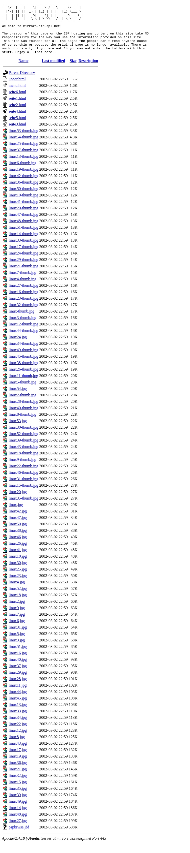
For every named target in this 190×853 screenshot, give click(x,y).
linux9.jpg (17, 618)
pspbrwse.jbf (19, 837)
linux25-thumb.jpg (23, 154)
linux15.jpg (18, 792)
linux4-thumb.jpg (22, 289)
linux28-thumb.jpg (23, 412)
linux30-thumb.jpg (23, 438)
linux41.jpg (18, 560)
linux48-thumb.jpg (23, 231)
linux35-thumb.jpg (23, 508)
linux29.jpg (18, 683)
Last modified (53, 71)
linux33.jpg (18, 721)
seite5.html (17, 128)
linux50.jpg (18, 534)
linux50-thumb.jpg (23, 199)
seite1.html (17, 109)
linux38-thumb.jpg (23, 373)
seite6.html (17, 102)
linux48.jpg (18, 824)
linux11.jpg (18, 696)
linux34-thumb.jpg (23, 354)
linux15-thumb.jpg (23, 496)
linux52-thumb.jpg (23, 444)
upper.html (17, 89)
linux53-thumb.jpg (23, 141)
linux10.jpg (18, 567)
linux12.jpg (18, 741)
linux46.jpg (18, 547)
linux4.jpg (17, 592)
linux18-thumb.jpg (23, 463)
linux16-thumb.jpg (23, 302)
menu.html (17, 96)
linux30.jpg (18, 573)
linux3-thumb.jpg (22, 328)
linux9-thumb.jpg (22, 470)
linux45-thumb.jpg (23, 367)
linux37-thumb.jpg (23, 160)
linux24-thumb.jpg (23, 263)
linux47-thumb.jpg (23, 225)
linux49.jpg (18, 812)
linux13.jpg (18, 715)
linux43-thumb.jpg (23, 457)
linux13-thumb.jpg (23, 167)
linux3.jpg (17, 650)
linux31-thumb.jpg (23, 489)
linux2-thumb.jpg (22, 405)
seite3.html (17, 134)
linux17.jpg (18, 760)
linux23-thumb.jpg (23, 309)
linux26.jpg (18, 554)
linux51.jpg (18, 657)
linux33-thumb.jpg (23, 251)
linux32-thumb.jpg (23, 315)
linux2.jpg (17, 612)
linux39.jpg (18, 805)
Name (23, 71)
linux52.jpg (18, 599)
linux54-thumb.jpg (23, 147)
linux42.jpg (18, 521)
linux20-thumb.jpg (23, 218)
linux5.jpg (17, 644)
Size (73, 71)
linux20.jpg (18, 502)
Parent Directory (22, 83)
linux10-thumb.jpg (23, 205)
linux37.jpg (18, 676)
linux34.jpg (18, 728)
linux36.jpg (18, 773)
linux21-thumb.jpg (23, 276)
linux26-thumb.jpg (23, 380)
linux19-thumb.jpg (23, 180)
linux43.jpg (18, 754)
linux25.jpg (18, 579)
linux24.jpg (18, 347)
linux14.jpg (18, 818)
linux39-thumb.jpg (23, 450)
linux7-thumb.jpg (22, 283)
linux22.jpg (18, 734)
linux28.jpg (18, 689)
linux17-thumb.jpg (23, 257)
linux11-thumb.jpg (23, 386)
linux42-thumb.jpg (23, 186)
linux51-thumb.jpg (23, 238)
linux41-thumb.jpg (23, 212)
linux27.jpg (18, 831)
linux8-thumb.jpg (22, 425)
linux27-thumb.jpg (23, 296)
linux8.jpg (17, 747)
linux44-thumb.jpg (23, 341)
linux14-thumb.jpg (23, 244)
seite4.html (17, 122)
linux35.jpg (18, 799)
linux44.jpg (18, 702)
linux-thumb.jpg (21, 321)
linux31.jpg (18, 637)
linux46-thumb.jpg (23, 483)
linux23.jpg (18, 586)
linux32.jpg (18, 786)
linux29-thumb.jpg (23, 270)
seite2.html (17, 115)
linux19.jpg (18, 766)
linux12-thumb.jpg (23, 334)
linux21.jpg (18, 779)
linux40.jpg (18, 670)
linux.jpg (16, 515)
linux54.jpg (18, 399)
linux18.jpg (18, 605)
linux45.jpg (18, 708)
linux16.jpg (18, 663)
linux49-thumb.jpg (23, 360)
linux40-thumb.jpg (23, 418)
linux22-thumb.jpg (23, 476)
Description (88, 71)
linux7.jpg (17, 625)
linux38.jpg (18, 541)
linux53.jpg (18, 431)
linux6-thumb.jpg (22, 173)
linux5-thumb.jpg (22, 392)
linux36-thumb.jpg (23, 192)
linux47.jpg (18, 528)
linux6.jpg (17, 631)
